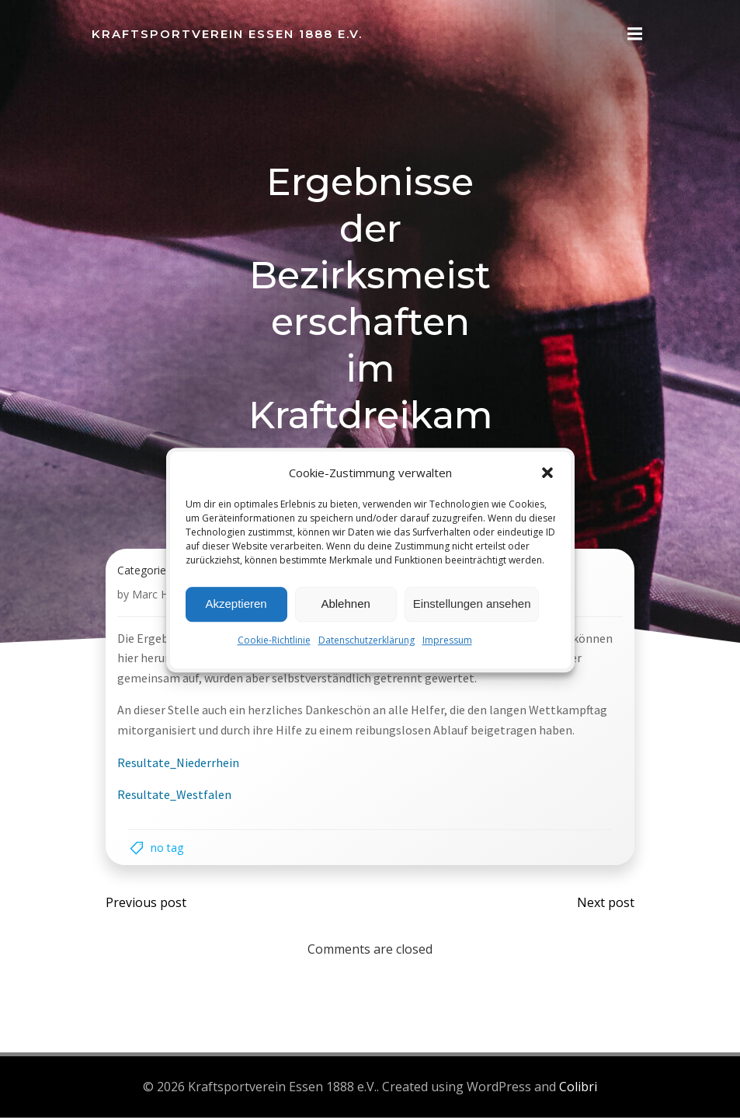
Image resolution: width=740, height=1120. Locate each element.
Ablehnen (345, 603)
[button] (547, 472)
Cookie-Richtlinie (274, 640)
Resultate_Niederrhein (179, 766)
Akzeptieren (235, 603)
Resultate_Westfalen (175, 799)
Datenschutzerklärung (366, 640)
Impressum (447, 640)
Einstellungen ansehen (472, 603)
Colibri (578, 1089)
